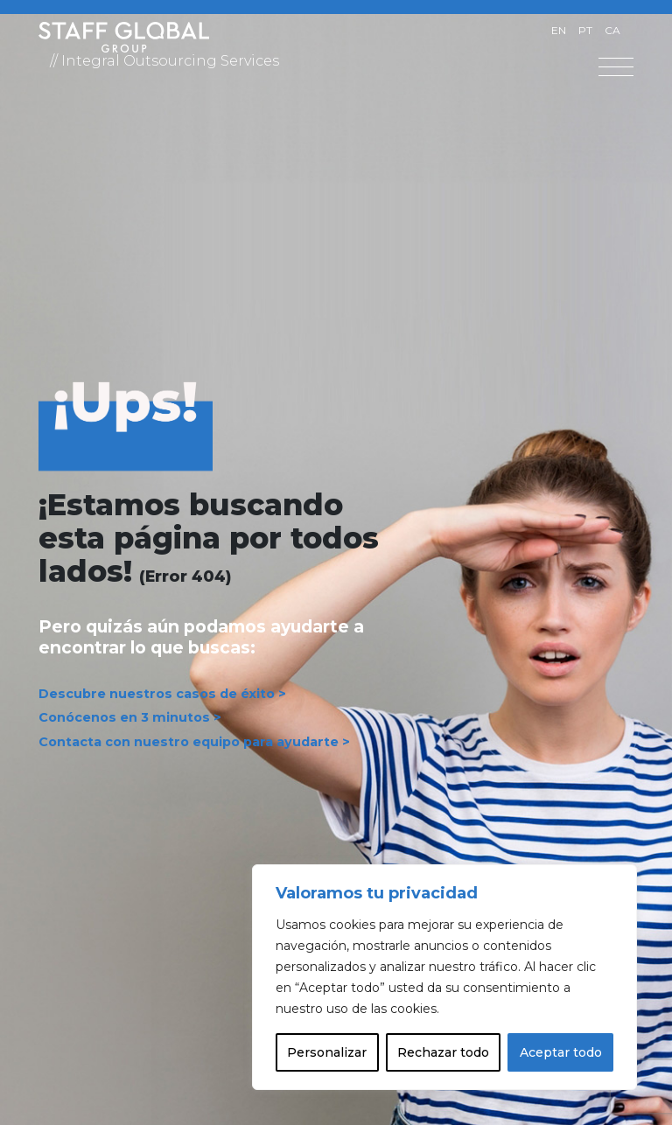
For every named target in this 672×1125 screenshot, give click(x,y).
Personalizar (327, 1052)
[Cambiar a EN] (559, 30)
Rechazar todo (443, 1052)
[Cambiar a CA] (612, 30)
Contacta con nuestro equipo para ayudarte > (194, 742)
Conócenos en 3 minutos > (129, 718)
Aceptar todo (561, 1052)
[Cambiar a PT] (585, 30)
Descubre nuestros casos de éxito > (162, 694)
